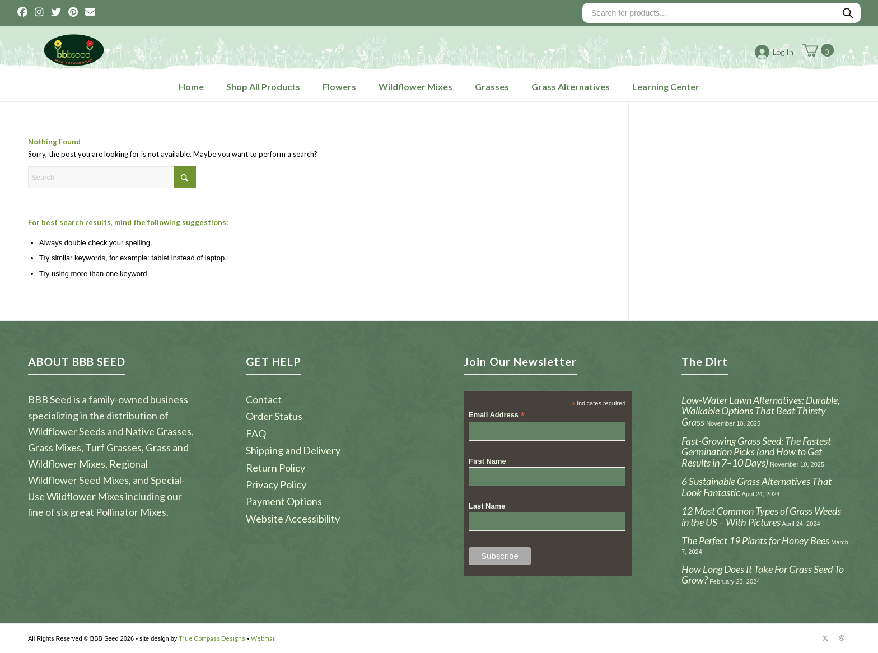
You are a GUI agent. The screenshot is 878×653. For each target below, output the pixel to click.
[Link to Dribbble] (841, 637)
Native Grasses (158, 431)
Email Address (497, 415)
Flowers (339, 86)
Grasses (492, 86)
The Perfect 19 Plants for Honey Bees (755, 540)
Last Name (487, 506)
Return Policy (275, 467)
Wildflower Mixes (415, 86)
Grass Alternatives (570, 86)
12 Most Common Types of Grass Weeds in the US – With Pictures (761, 516)
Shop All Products (263, 86)
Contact (264, 399)
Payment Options (284, 501)
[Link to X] (824, 637)
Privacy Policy (276, 484)
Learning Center (665, 86)
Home (191, 86)
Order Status (274, 416)
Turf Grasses (113, 447)
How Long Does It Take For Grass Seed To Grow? (762, 574)
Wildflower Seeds (66, 431)
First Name (487, 461)
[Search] (112, 177)
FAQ (256, 433)
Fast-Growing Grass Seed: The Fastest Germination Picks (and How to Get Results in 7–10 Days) (756, 452)
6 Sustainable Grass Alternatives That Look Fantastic (756, 486)
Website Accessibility (293, 518)
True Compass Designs (212, 638)
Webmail (263, 638)
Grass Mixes (54, 447)
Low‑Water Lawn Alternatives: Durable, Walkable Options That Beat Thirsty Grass (760, 411)
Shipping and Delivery (293, 450)
